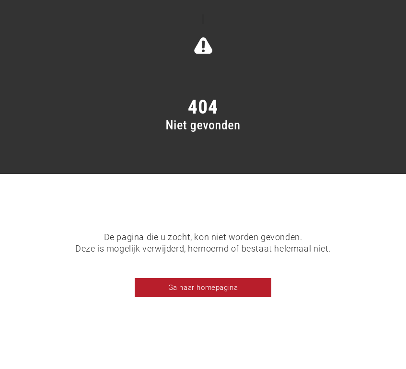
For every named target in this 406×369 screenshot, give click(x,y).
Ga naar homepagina (203, 287)
